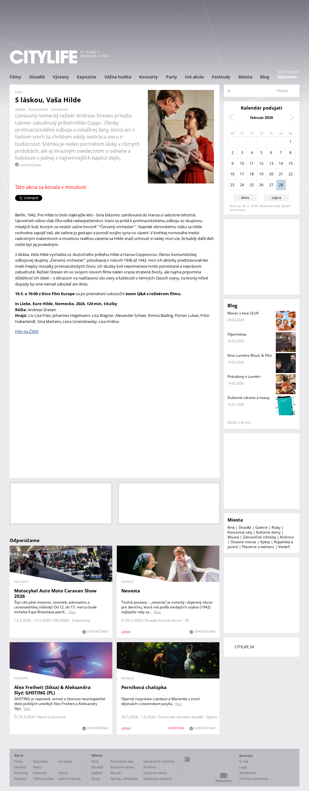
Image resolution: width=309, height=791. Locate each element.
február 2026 (261, 117)
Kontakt (246, 755)
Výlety (265, 541)
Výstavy (61, 77)
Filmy (15, 77)
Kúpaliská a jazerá (157, 778)
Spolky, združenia (124, 778)
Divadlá (37, 77)
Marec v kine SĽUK (243, 313)
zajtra (276, 197)
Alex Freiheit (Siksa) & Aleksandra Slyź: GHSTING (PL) (52, 690)
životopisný (38, 109)
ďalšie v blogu (239, 422)
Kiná (231, 527)
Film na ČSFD (26, 331)
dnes (245, 197)
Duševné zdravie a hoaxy (248, 397)
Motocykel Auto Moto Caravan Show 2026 (55, 593)
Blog (264, 77)
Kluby (276, 527)
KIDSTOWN (176, 728)
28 (281, 184)
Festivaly (221, 77)
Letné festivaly (69, 778)
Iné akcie (194, 77)
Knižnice (287, 537)
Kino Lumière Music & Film (250, 355)
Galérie (261, 527)
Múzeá (233, 537)
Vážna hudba (117, 77)
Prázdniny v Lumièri (244, 376)
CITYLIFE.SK (244, 646)
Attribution (247, 772)
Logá (243, 767)
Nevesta (130, 591)
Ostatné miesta (243, 541)
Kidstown (287, 77)
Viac (72, 611)
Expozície (86, 77)
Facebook (187, 759)
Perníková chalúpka (144, 687)
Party (171, 77)
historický (59, 109)
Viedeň (284, 546)
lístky (126, 632)
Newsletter (223, 780)
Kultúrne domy (268, 532)
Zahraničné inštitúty (259, 537)
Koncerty (148, 77)
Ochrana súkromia (253, 778)
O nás (243, 761)
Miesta (245, 77)
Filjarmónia (237, 334)
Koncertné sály (240, 532)
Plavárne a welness (258, 546)
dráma (20, 109)
